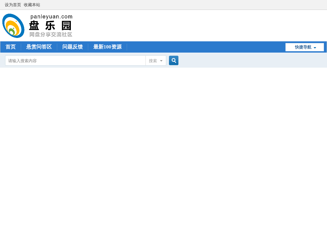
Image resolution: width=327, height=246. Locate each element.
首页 (10, 47)
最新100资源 (107, 47)
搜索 (153, 60)
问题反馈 (72, 47)
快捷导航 (303, 47)
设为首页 (13, 4)
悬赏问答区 (39, 47)
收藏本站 (32, 4)
